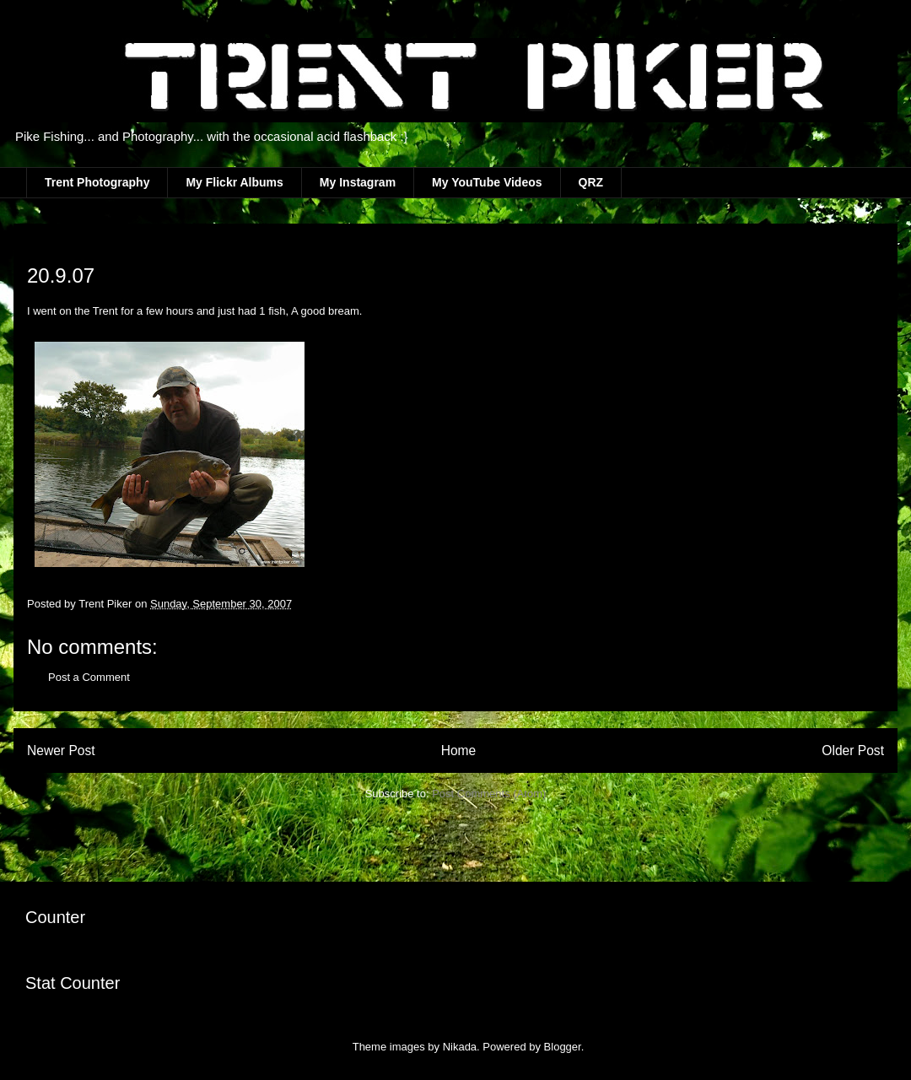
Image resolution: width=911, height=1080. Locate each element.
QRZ (591, 182)
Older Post (853, 750)
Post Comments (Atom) (489, 793)
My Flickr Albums (234, 182)
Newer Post (61, 750)
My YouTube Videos (487, 182)
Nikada (460, 1046)
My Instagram (358, 182)
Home (459, 750)
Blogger (562, 1046)
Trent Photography (97, 182)
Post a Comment (89, 677)
